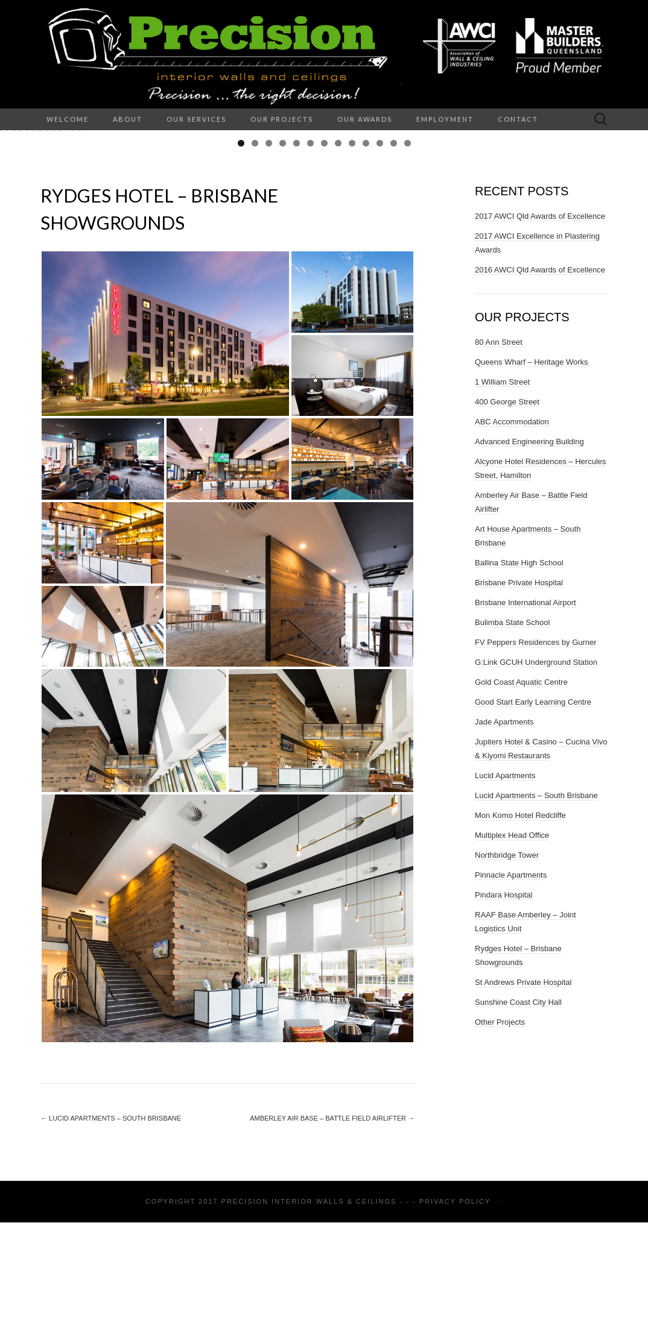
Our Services (196, 119)
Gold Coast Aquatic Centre (521, 802)
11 (379, 263)
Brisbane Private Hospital (519, 703)
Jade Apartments (504, 842)
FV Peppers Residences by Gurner (536, 762)
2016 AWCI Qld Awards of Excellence (540, 390)
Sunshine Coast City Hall (518, 1122)
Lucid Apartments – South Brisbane (110, 1238)
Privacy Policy (455, 1322)
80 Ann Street (499, 462)
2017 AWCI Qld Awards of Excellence (540, 336)
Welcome (67, 119)
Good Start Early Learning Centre (533, 822)
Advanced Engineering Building (529, 562)
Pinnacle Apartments (511, 995)
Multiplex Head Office (512, 955)
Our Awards (364, 119)
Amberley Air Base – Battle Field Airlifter (332, 1238)
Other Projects (500, 1142)
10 (366, 263)
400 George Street (507, 522)
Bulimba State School (512, 742)
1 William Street (502, 502)
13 (407, 263)
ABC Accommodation (512, 542)
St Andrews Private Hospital (523, 1102)
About (127, 119)
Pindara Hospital (503, 1015)
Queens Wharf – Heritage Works (531, 482)
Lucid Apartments (505, 896)
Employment (445, 119)
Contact (518, 119)
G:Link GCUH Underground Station (536, 782)
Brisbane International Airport (525, 723)
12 (393, 263)
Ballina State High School (519, 683)
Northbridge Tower (507, 975)
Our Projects (281, 119)
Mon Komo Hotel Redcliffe (520, 935)
